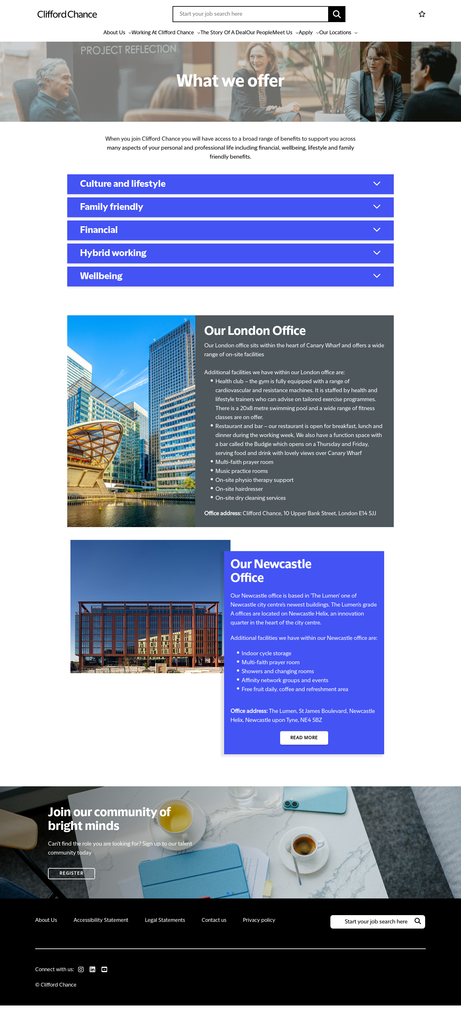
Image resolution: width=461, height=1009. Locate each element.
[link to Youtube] (105, 973)
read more (304, 741)
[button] (337, 14)
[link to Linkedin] (93, 973)
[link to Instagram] (81, 973)
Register (72, 877)
